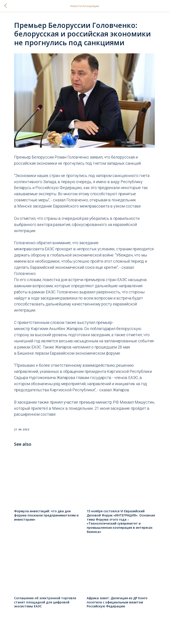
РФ (116, 402)
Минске (24, 206)
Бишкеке (25, 353)
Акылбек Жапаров (66, 328)
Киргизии (39, 328)
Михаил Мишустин (137, 402)
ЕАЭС (49, 249)
